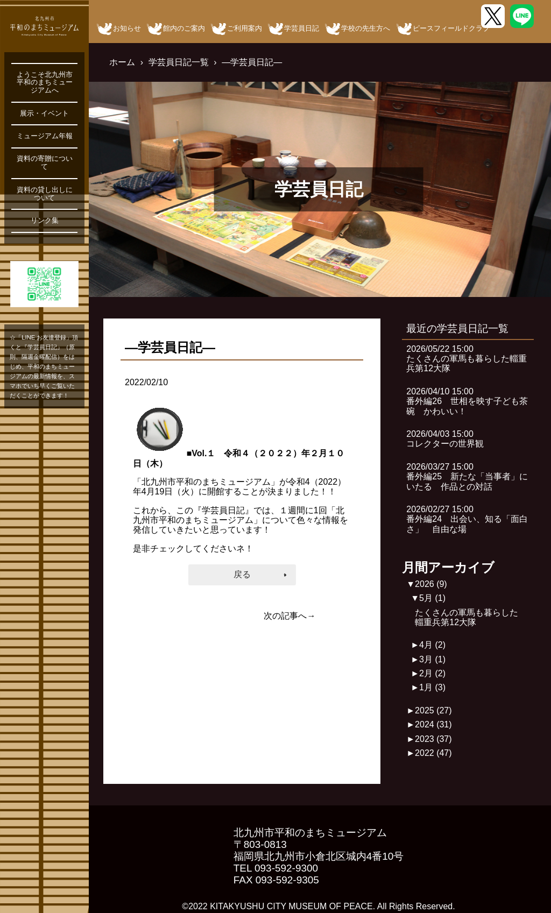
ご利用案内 (244, 28)
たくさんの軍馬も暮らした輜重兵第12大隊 (466, 617)
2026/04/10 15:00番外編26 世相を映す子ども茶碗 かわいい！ (467, 401)
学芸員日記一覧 (179, 62)
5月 (432, 598)
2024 (433, 724)
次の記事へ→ (289, 615)
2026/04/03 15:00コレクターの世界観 (445, 438)
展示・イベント (44, 113)
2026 (431, 584)
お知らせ (127, 28)
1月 (432, 687)
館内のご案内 (184, 28)
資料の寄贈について (45, 163)
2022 (433, 753)
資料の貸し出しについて (45, 194)
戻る (242, 574)
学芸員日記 (301, 28)
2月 (432, 673)
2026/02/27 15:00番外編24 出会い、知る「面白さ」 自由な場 (467, 519)
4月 (432, 644)
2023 (433, 739)
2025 (433, 710)
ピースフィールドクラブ (451, 28)
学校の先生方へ (365, 28)
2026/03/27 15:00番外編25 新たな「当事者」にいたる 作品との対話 (467, 476)
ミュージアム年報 (45, 136)
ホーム (122, 62)
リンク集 (45, 220)
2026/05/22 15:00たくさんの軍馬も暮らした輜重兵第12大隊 (466, 358)
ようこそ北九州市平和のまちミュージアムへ (45, 83)
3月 (432, 659)
